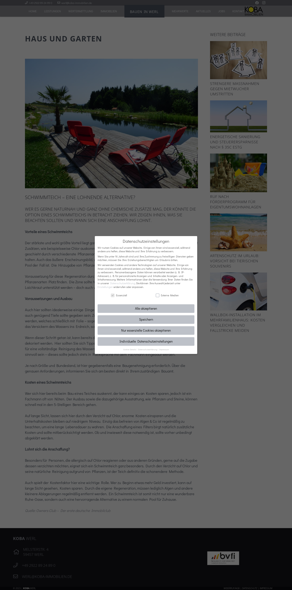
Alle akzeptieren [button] (146, 308)
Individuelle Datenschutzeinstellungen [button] (146, 341)
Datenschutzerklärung (122, 283)
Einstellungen (105, 287)
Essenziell (119, 295)
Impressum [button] (164, 349)
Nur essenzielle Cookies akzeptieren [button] (146, 330)
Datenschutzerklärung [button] (148, 349)
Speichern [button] (146, 319)
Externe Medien (167, 295)
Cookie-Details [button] (129, 349)
